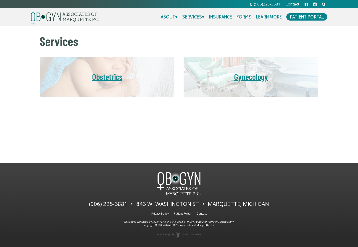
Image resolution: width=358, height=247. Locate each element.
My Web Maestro (190, 234)
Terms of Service (216, 221)
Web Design (164, 234)
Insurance (220, 17)
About (168, 17)
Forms (244, 17)
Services (192, 17)
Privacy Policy (160, 213)
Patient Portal (307, 17)
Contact (292, 4)
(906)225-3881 (265, 4)
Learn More (269, 17)
